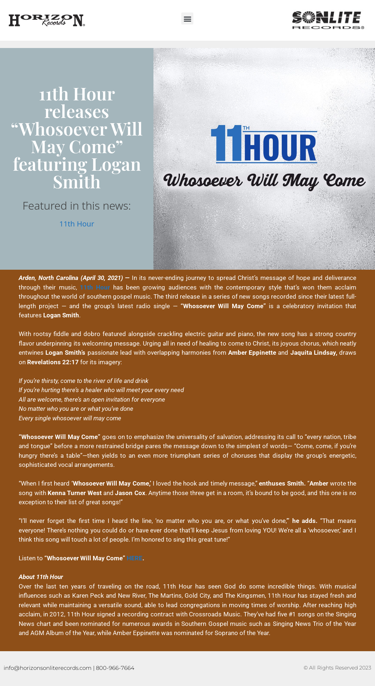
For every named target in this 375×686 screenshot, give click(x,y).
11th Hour (76, 224)
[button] (187, 18)
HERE (134, 558)
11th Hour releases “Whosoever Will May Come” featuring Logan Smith (77, 137)
